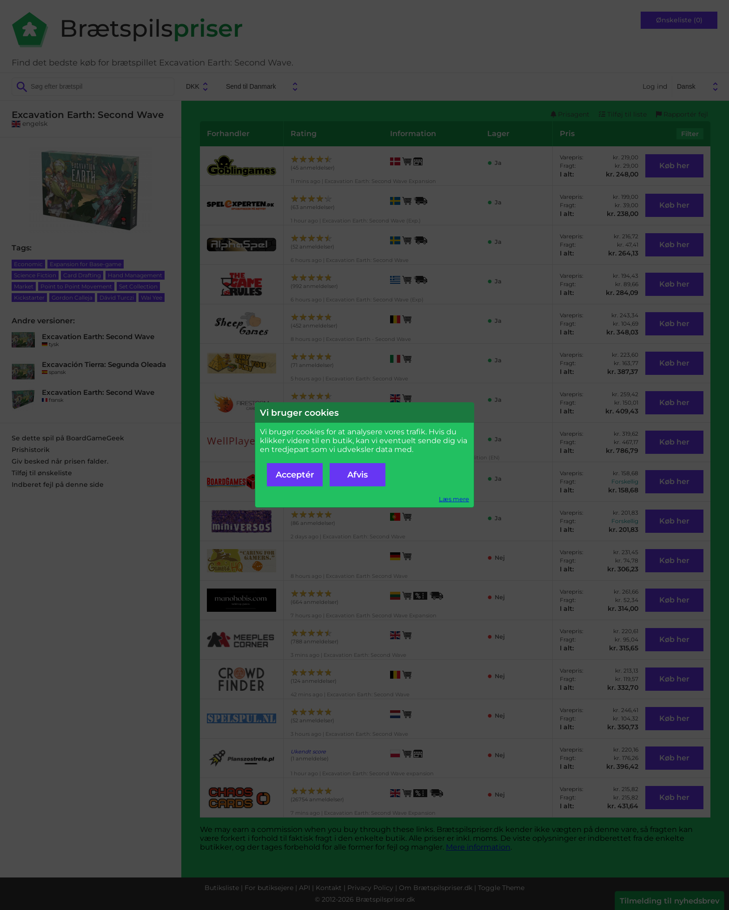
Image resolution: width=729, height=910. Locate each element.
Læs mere (454, 499)
